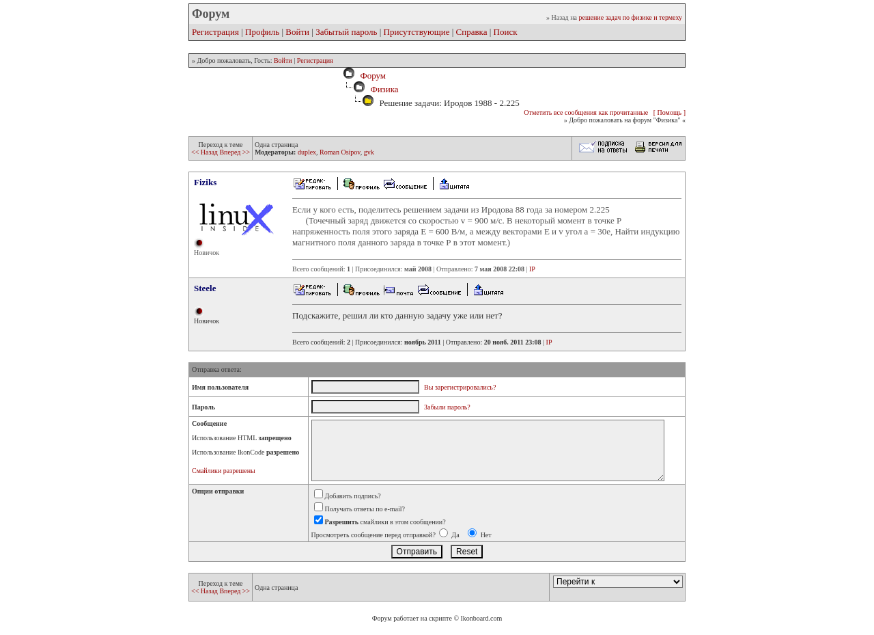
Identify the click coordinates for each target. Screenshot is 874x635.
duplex (307, 152)
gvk (369, 152)
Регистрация (215, 32)
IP (532, 269)
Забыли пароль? (447, 407)
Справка (472, 32)
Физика (384, 89)
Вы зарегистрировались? (460, 387)
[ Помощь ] (669, 112)
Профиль (262, 32)
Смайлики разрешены (223, 470)
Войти (297, 32)
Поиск (506, 32)
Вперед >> (234, 152)
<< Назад (205, 152)
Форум (371, 75)
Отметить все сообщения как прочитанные (586, 112)
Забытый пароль (346, 32)
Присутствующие (417, 32)
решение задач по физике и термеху (630, 17)
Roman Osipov (340, 152)
